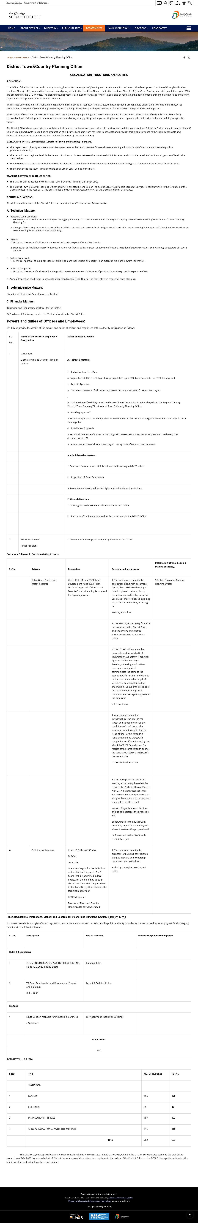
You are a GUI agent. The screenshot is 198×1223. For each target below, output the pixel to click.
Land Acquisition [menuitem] (119, 28)
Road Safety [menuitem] (159, 28)
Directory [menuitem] (51, 28)
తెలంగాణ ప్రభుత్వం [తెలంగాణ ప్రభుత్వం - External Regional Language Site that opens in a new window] (14, 2)
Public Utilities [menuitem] (72, 28)
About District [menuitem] (30, 28)
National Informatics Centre (121, 1197)
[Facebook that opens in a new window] (184, 57)
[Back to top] (190, 1215)
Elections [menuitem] (141, 28)
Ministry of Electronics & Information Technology (89, 1201)
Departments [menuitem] (95, 28)
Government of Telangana (36, 2)
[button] (165, 3)
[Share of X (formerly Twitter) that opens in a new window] (189, 57)
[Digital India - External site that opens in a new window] (178, 21)
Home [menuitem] (11, 28)
